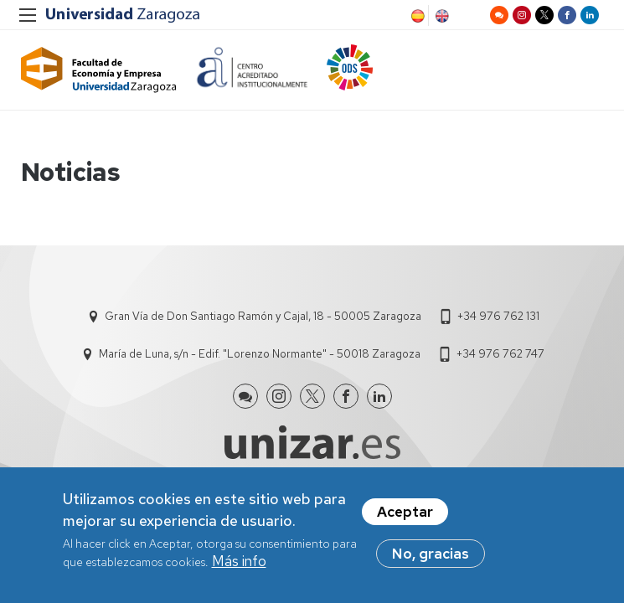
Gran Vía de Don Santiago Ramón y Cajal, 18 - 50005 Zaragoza (263, 316)
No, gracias (430, 553)
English (440, 16)
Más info (239, 561)
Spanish (416, 16)
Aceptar (405, 511)
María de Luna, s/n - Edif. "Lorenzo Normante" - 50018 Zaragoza (259, 354)
